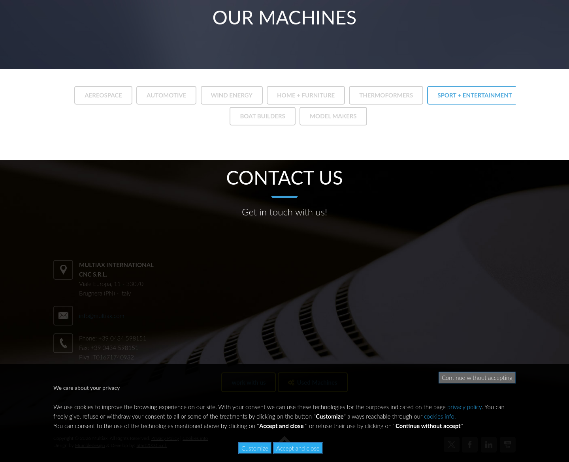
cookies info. (440, 416)
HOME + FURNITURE (306, 95)
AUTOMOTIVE (166, 95)
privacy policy (464, 406)
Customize (254, 448)
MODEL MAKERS (333, 116)
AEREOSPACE (103, 95)
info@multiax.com (101, 315)
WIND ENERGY (231, 95)
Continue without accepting (477, 377)
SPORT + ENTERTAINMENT (474, 95)
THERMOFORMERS (386, 95)
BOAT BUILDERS (262, 116)
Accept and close (298, 448)
